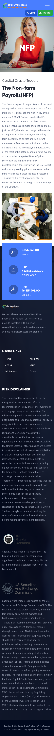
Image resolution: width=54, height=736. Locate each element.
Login (31, 12)
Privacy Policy (16, 729)
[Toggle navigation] (47, 5)
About (5, 729)
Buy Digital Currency (32, 729)
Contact (46, 729)
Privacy (33, 371)
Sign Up (8, 365)
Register (45, 13)
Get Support (11, 371)
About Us (34, 359)
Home (8, 359)
